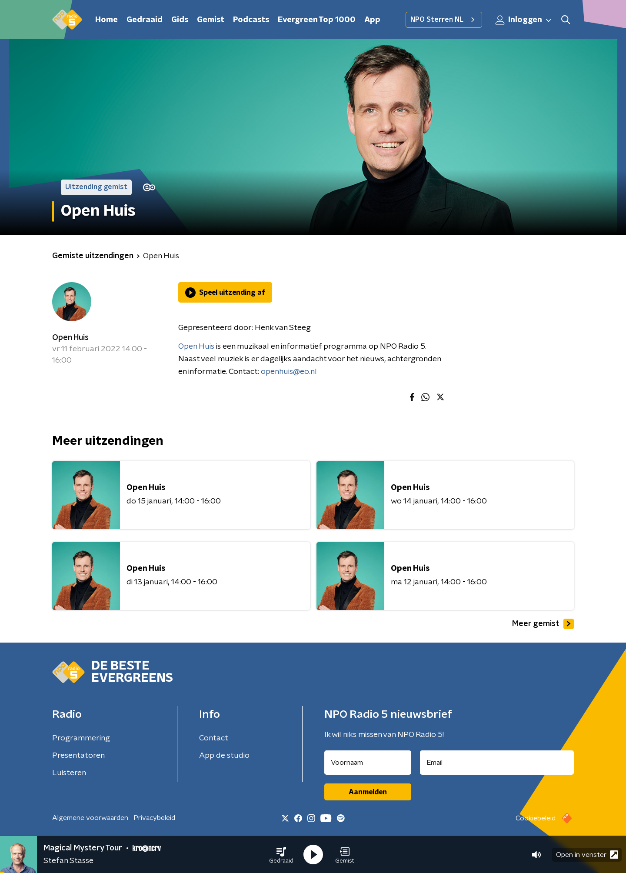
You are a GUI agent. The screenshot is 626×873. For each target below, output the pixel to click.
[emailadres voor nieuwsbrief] (497, 762)
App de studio (224, 756)
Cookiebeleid (536, 818)
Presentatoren (78, 756)
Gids (179, 20)
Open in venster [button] (587, 854)
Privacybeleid (154, 817)
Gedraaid (145, 20)
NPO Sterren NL (443, 19)
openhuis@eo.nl (289, 372)
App (372, 20)
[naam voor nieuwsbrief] (367, 762)
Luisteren (69, 773)
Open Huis (70, 338)
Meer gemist (543, 624)
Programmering (81, 738)
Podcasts (251, 20)
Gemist (210, 20)
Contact (213, 738)
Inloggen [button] (524, 20)
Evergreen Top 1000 (317, 20)
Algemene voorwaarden (90, 817)
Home (106, 20)
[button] (281, 855)
